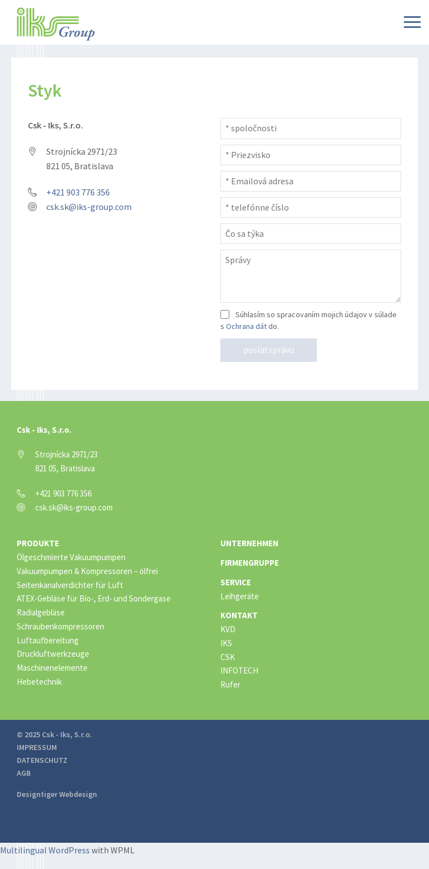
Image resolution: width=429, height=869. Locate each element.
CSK (227, 657)
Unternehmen (249, 543)
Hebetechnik (39, 681)
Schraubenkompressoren (60, 626)
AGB (24, 773)
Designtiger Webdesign (57, 794)
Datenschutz (42, 760)
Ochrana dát (246, 326)
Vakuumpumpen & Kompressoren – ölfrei (87, 571)
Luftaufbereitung (48, 640)
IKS (226, 643)
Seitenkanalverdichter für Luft (70, 585)
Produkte (38, 543)
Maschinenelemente (52, 667)
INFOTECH (239, 670)
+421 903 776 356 (78, 192)
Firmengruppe (249, 562)
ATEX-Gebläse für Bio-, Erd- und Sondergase (94, 598)
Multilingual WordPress (45, 850)
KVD (227, 629)
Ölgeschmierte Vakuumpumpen (71, 557)
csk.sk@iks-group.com (89, 206)
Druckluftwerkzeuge (53, 653)
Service (235, 582)
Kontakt (239, 615)
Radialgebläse (41, 612)
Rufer (230, 684)
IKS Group (56, 24)
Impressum (37, 747)
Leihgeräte (239, 596)
